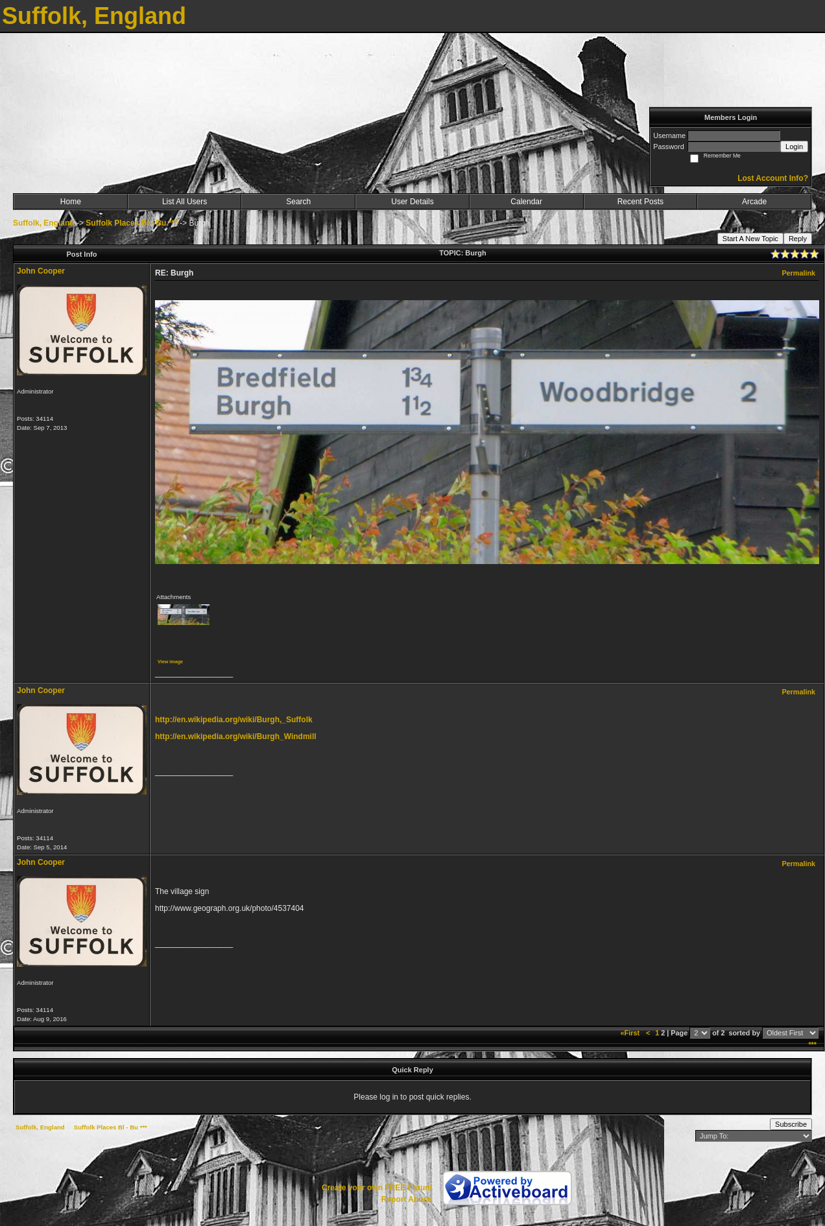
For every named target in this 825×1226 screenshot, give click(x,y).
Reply (798, 238)
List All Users (184, 201)
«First (631, 1033)
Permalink (798, 273)
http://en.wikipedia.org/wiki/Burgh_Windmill (236, 736)
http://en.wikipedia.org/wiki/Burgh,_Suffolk (234, 719)
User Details (412, 201)
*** (812, 1044)
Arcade (754, 201)
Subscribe (791, 1124)
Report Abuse (406, 1199)
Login (794, 146)
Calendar (526, 201)
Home (70, 201)
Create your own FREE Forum (377, 1187)
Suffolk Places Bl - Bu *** (131, 223)
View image (170, 662)
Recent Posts (640, 201)
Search (298, 201)
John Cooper (41, 271)
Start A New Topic (750, 238)
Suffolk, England (44, 223)
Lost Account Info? (772, 178)
